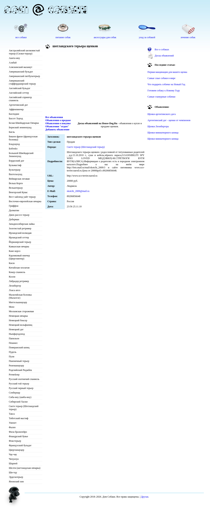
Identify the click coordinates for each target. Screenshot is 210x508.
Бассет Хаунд (16, 118)
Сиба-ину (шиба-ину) (20, 397)
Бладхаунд (14, 144)
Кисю (12, 263)
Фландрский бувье (18, 436)
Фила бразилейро (18, 431)
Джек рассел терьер (19, 214)
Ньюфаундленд (17, 334)
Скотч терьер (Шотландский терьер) (23, 408)
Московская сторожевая (21, 311)
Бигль (12, 132)
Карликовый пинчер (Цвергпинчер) (19, 257)
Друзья (144, 496)
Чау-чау (13, 454)
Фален (12, 427)
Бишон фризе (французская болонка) (23, 138)
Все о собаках (162, 49)
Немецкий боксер (18, 320)
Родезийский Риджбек (20, 370)
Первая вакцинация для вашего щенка (167, 72)
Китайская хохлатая (19, 267)
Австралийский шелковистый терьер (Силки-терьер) (24, 52)
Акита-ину (14, 58)
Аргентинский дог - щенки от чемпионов (169, 120)
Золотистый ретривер (20, 228)
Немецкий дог (16, 329)
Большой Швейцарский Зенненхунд (21, 155)
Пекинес (13, 343)
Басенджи (14, 113)
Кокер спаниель (17, 272)
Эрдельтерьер (16, 477)
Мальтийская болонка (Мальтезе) (20, 296)
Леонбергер (15, 285)
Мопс (12, 306)
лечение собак (187, 37)
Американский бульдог (21, 71)
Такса (12, 413)
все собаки (20, 37)
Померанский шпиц (19, 347)
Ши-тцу (13, 472)
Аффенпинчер (16, 109)
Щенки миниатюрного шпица (162, 132)
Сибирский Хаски (18, 401)
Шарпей (13, 463)
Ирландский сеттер (19, 237)
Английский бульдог (19, 88)
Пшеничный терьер (19, 361)
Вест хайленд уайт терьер (22, 196)
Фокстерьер (15, 440)
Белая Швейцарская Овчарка (24, 123)
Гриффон (13, 205)
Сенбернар (14, 392)
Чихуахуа (14, 459)
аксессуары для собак (105, 37)
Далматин (14, 210)
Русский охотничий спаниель (24, 379)
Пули (11, 356)
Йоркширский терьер (20, 242)
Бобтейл (13, 148)
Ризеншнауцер (16, 365)
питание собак (63, 37)
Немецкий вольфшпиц (20, 324)
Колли (12, 276)
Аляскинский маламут (20, 67)
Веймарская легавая (19, 178)
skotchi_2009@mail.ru (78, 191)
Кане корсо (14, 251)
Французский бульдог (20, 445)
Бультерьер (14, 169)
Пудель (12, 352)
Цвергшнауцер (16, 449)
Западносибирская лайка (22, 223)
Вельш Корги (16, 183)
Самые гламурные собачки (161, 96)
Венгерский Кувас (18, 192)
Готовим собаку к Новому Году (163, 90)
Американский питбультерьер (24, 76)
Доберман (14, 219)
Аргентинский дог (18, 104)
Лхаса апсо (14, 290)
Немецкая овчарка (18, 315)
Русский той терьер (19, 383)
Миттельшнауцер (18, 302)
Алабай (13, 62)
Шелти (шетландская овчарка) (24, 468)
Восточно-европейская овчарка (25, 201)
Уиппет (12, 422)
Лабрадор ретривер (19, 281)
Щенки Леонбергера (158, 126)
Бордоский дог (16, 160)
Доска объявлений (164, 55)
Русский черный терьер (21, 388)
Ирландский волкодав (20, 233)
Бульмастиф (15, 165)
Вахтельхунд (15, 174)
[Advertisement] (95, 83)
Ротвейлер (14, 374)
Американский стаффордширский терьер (22, 82)
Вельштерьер (16, 187)
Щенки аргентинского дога (161, 114)
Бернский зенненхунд (20, 127)
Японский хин (16, 481)
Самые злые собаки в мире (161, 78)
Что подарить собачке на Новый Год (166, 84)
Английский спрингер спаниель (20, 99)
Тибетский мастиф (18, 418)
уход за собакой (147, 37)
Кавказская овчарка (19, 246)
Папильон (14, 338)
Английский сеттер (19, 92)
